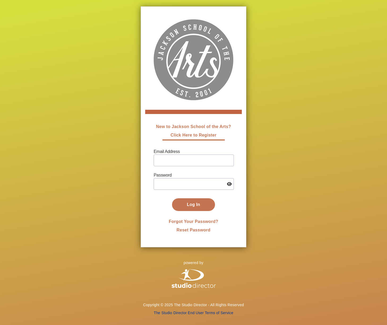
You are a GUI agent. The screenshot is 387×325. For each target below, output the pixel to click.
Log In (193, 204)
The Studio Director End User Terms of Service (193, 313)
